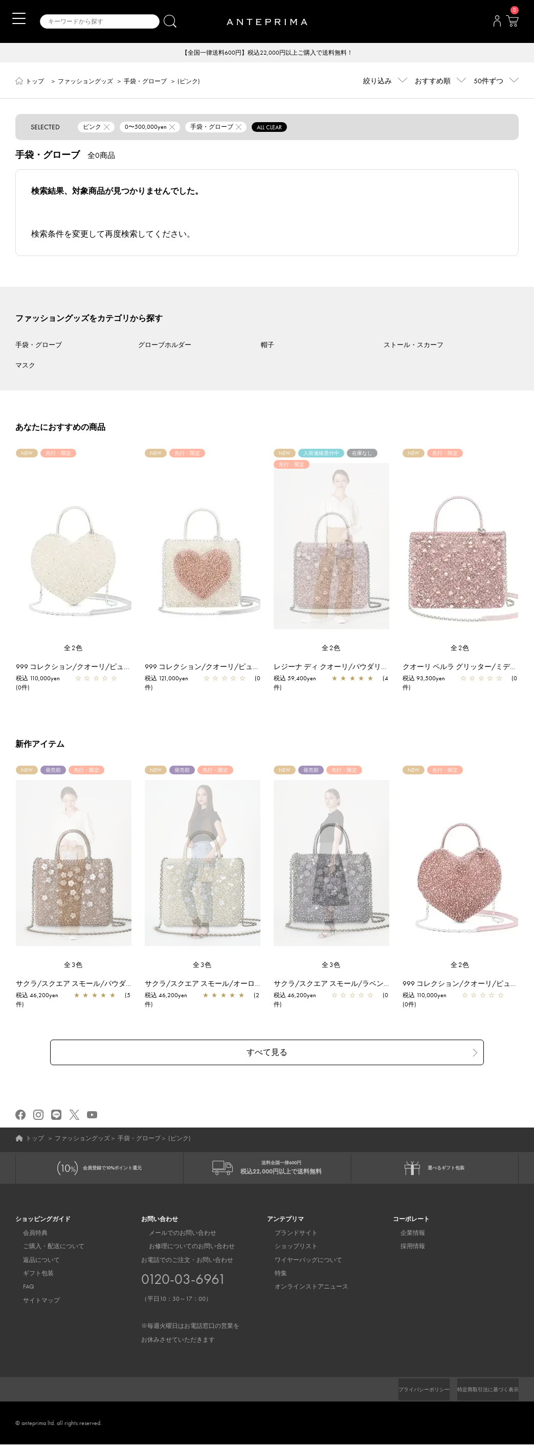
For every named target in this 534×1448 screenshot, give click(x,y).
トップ (35, 82)
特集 (273, 1277)
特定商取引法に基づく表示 (482, 1393)
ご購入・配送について (46, 1250)
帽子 (267, 345)
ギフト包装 (30, 1277)
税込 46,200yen (42, 996)
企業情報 (405, 1236)
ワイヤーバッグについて (301, 1263)
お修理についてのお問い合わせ (184, 1250)
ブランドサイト (288, 1236)
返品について (33, 1263)
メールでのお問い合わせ (175, 1236)
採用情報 (405, 1250)
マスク (25, 366)
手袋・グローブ (145, 82)
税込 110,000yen (43, 679)
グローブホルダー (164, 345)
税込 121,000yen (171, 679)
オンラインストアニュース (304, 1290)
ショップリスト (288, 1250)
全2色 (73, 649)
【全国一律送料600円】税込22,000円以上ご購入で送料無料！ (267, 53)
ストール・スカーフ (413, 345)
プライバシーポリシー (406, 1393)
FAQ (21, 1290)
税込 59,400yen (300, 679)
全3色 (73, 965)
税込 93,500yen (429, 679)
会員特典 (27, 1236)
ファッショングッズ (85, 82)
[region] (331, 547)
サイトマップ (33, 1303)
